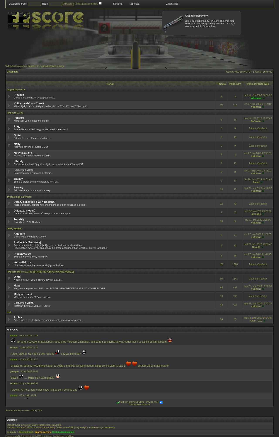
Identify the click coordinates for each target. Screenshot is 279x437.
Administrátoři (26, 432)
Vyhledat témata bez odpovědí (21, 66)
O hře (17, 135)
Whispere (256, 98)
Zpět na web (172, 4)
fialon (256, 182)
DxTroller (256, 121)
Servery (18, 187)
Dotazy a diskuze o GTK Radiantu (34, 201)
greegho (256, 214)
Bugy (17, 126)
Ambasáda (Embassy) (27, 242)
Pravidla (19, 94)
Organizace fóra (16, 89)
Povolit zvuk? (154, 402)
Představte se (22, 253)
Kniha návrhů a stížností (29, 103)
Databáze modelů (24, 210)
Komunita (117, 4)
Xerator (14, 335)
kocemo (14, 347)
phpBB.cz (69, 436)
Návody (18, 161)
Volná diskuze (22, 262)
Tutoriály (19, 219)
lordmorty (109, 427)
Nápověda (134, 4)
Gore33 (256, 247)
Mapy (17, 144)
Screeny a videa (24, 170)
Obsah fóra (12, 72)
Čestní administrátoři (63, 432)
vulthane (256, 106)
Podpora (19, 117)
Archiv (18, 317)
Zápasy (18, 178)
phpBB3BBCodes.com (140, 404)
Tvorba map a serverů (19, 196)
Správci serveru (43, 432)
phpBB (17, 436)
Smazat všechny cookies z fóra (21, 410)
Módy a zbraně (23, 152)
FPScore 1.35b (15, 112)
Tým (39, 410)
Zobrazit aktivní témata (52, 66)
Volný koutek (14, 228)
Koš (9, 312)
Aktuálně (19, 233)
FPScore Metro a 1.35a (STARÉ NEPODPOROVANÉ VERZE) (40, 271)
